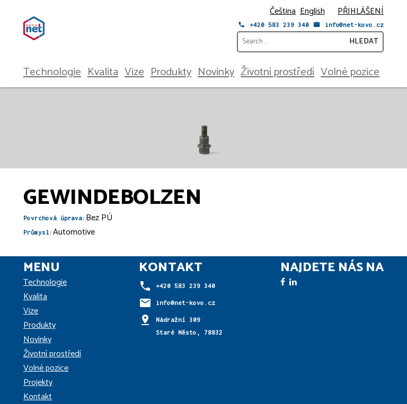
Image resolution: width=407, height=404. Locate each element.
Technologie (52, 72)
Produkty (171, 72)
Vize (134, 72)
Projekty (37, 382)
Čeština (283, 11)
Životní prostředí (277, 72)
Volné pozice (350, 72)
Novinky (216, 72)
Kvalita (102, 72)
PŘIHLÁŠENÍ (361, 11)
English (312, 11)
